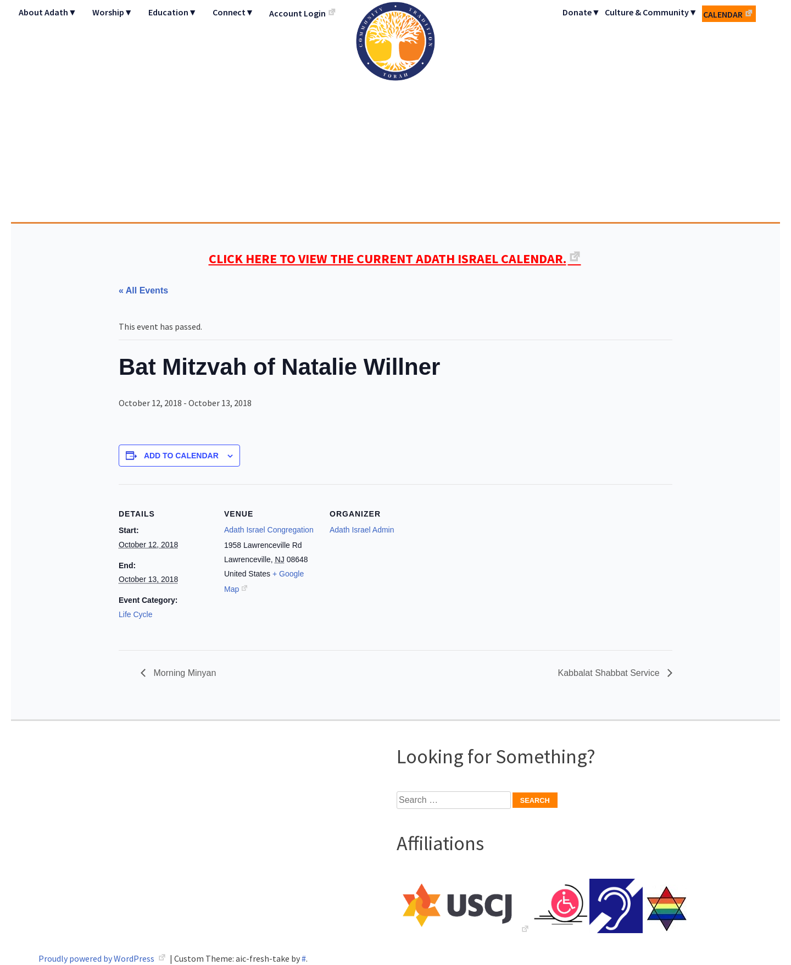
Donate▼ (581, 12)
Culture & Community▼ (651, 12)
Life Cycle (135, 614)
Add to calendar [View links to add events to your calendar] (181, 455)
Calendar (723, 14)
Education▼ (172, 12)
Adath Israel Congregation (395, 111)
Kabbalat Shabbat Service (610, 673)
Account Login (297, 13)
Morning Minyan (183, 673)
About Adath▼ (48, 12)
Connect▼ (233, 12)
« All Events (143, 290)
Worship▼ (112, 12)
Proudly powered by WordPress (97, 958)
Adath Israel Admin (362, 529)
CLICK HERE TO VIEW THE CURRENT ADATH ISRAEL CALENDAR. (387, 258)
